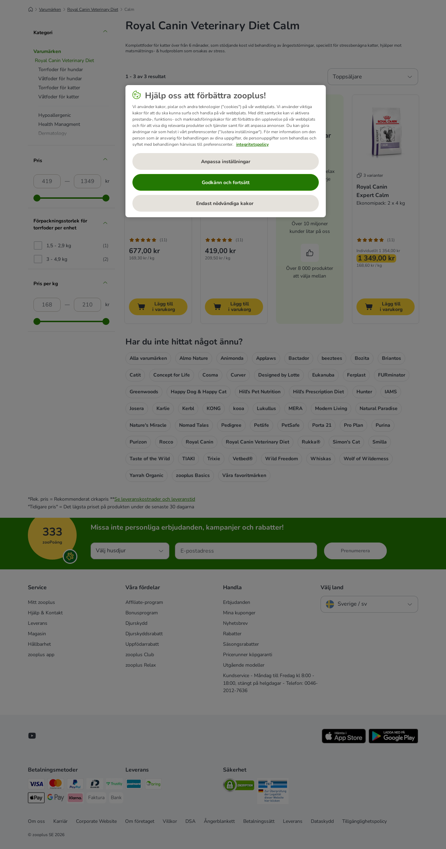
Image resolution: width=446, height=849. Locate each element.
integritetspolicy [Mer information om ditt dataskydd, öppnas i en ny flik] (252, 144)
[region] (225, 151)
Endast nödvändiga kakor (225, 203)
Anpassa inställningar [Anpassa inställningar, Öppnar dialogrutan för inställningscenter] (225, 161)
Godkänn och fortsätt (225, 182)
